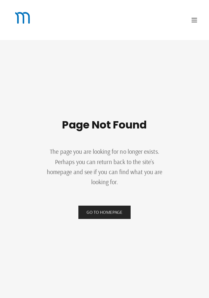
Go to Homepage (104, 212)
